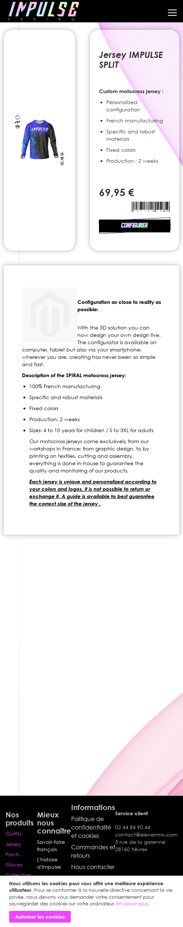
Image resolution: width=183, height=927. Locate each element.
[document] (92, 901)
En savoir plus (132, 903)
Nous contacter (92, 867)
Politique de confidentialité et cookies (91, 827)
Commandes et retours (93, 851)
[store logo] (43, 11)
